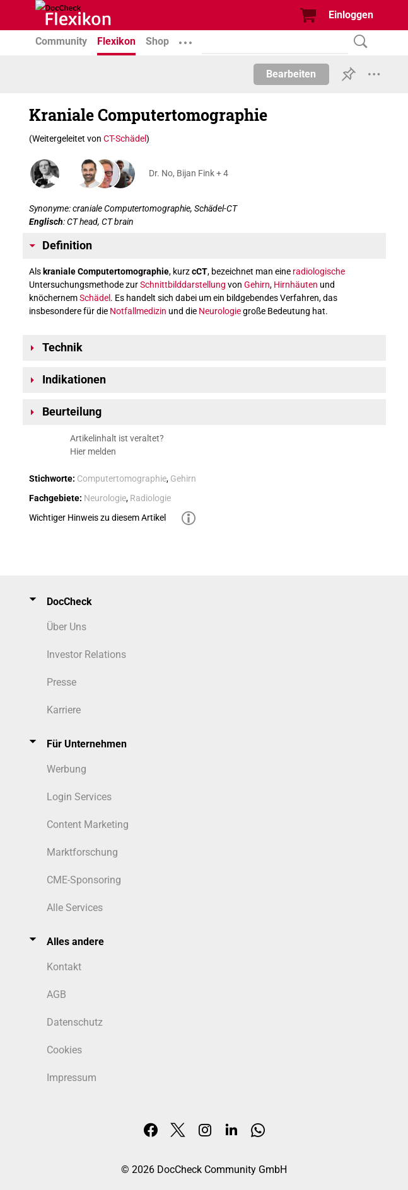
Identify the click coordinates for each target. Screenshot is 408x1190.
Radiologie (150, 498)
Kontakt (64, 967)
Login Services (79, 797)
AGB (56, 994)
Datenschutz (75, 1022)
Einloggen (351, 15)
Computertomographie (121, 478)
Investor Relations (86, 654)
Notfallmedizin (138, 311)
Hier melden (93, 451)
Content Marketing (88, 824)
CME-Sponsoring (84, 880)
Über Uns (66, 627)
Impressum (71, 1078)
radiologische (319, 271)
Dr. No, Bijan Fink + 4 (188, 173)
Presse (61, 682)
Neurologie (220, 311)
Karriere (64, 710)
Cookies (64, 1050)
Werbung (66, 769)
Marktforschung (82, 852)
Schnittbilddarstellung (183, 285)
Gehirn (257, 285)
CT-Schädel (124, 138)
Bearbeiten (291, 74)
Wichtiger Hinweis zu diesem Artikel (97, 518)
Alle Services (75, 908)
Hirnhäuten (296, 285)
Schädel (94, 298)
